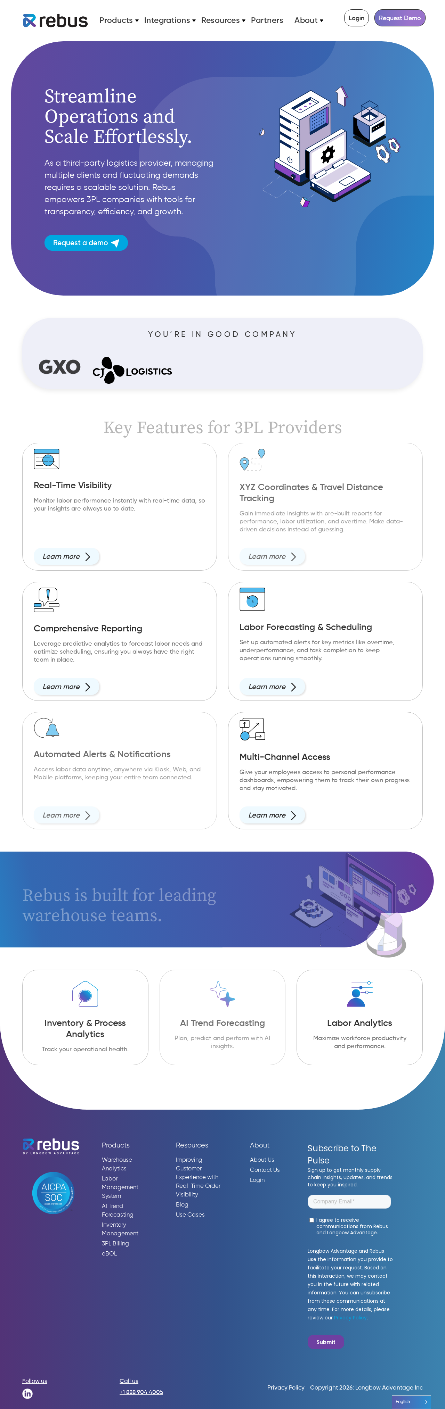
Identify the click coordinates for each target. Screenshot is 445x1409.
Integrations (167, 21)
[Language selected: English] (411, 1402)
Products (116, 21)
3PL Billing (115, 1244)
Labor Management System (120, 1187)
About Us (262, 1160)
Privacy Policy (286, 1388)
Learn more (66, 561)
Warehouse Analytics (117, 1164)
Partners (267, 21)
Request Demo (400, 18)
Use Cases (190, 1215)
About (306, 21)
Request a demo (86, 243)
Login (356, 18)
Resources (220, 21)
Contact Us (265, 1170)
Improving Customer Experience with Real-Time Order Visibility (198, 1177)
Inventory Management (120, 1229)
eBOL (109, 1254)
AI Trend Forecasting (118, 1210)
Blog (182, 1205)
